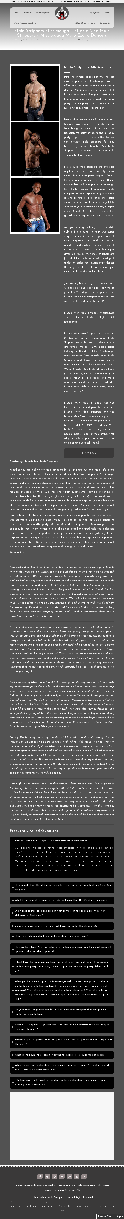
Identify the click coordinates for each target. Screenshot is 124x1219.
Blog (79, 1190)
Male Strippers (43, 12)
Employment (94, 12)
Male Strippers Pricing (86, 23)
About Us (28, 12)
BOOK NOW (89, 453)
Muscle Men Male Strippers (49, 1197)
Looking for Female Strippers (59, 1190)
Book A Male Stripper (110, 1216)
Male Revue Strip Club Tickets (93, 1186)
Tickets (106, 12)
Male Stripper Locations (25, 23)
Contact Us (105, 23)
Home (16, 12)
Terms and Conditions (35, 1186)
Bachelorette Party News (61, 1186)
